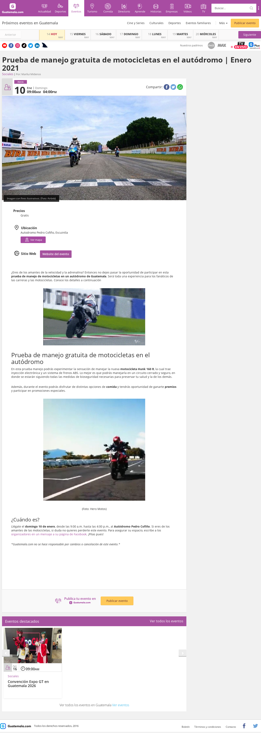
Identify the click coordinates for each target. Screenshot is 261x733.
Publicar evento (244, 23)
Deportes (174, 23)
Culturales (156, 23)
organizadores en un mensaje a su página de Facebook (48, 534)
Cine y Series (136, 23)
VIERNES (78, 34)
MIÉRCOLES (206, 34)
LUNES (154, 34)
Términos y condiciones (207, 727)
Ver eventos (120, 705)
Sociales (7, 74)
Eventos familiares (198, 23)
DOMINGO (129, 34)
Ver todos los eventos (166, 621)
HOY (52, 34)
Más (222, 23)
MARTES (180, 34)
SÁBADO (103, 34)
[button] (249, 34)
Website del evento (55, 254)
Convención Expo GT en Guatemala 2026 (28, 683)
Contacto (231, 727)
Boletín (186, 727)
